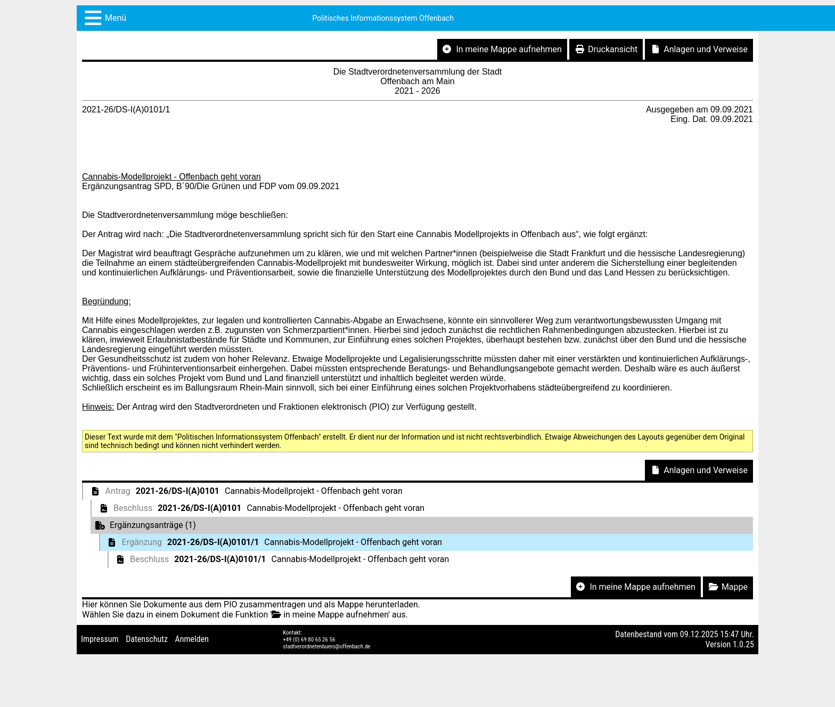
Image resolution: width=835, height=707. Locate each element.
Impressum (100, 639)
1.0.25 (743, 644)
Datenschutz (147, 639)
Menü (115, 18)
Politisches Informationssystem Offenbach (383, 18)
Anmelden (192, 639)
